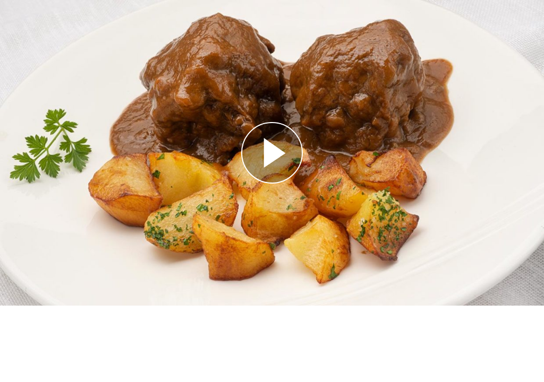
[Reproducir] (272, 153)
